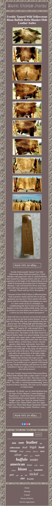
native (42, 465)
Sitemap (27, 491)
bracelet (30, 479)
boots (29, 465)
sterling (28, 451)
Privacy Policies (27, 498)
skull (24, 447)
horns (42, 475)
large (21, 451)
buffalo (22, 459)
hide (14, 443)
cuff (21, 475)
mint (26, 455)
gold (17, 475)
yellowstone (15, 448)
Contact (27, 495)
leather (32, 442)
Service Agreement (27, 502)
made (37, 455)
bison (22, 469)
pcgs (30, 470)
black (42, 451)
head (41, 447)
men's (31, 456)
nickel (33, 474)
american (17, 464)
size (22, 478)
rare (26, 475)
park (12, 475)
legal (33, 447)
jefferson (35, 451)
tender (34, 459)
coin (35, 465)
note (21, 442)
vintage (13, 450)
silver (17, 455)
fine (41, 443)
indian (14, 470)
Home (27, 488)
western (38, 469)
